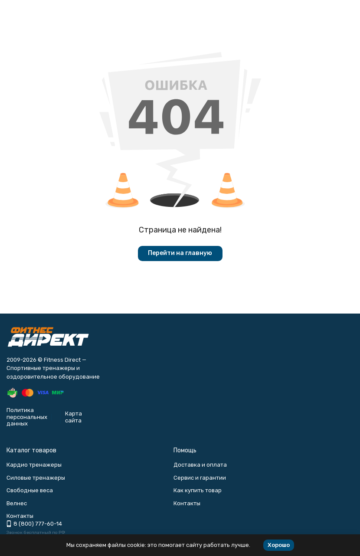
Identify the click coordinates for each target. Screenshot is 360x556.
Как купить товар (197, 490)
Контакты (186, 503)
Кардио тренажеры (34, 464)
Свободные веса (30, 490)
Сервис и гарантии (199, 477)
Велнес (17, 503)
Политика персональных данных (27, 417)
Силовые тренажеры (36, 477)
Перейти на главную (180, 253)
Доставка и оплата (200, 464)
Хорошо (279, 545)
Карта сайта (73, 417)
